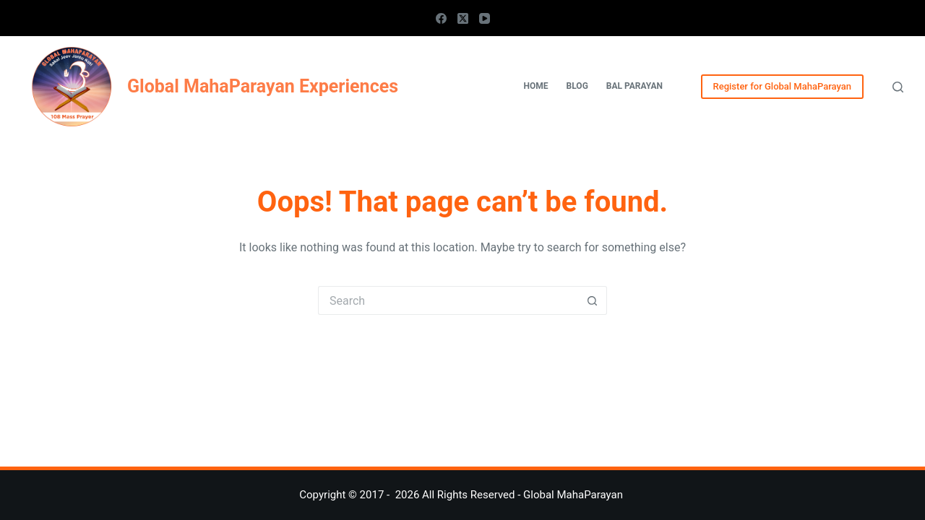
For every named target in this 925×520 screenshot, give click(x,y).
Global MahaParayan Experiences (262, 86)
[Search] (897, 87)
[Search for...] (448, 300)
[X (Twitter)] (462, 18)
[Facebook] (441, 18)
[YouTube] (484, 18)
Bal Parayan (634, 86)
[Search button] (592, 300)
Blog (577, 86)
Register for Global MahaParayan (782, 86)
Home (536, 86)
